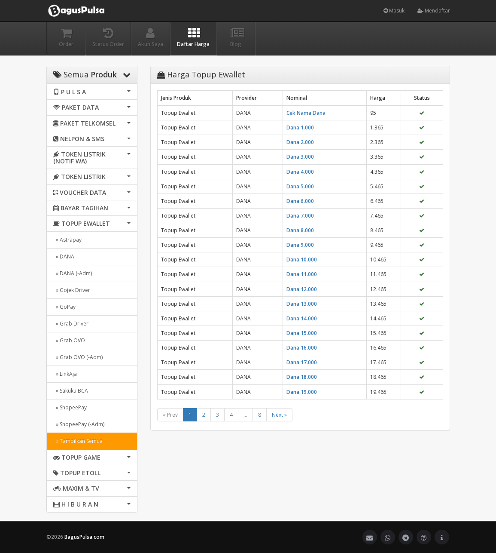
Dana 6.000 (300, 201)
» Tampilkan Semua (78, 441)
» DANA (63, 256)
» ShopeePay (70, 407)
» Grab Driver (70, 323)
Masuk (394, 10)
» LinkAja (65, 374)
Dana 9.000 (300, 245)
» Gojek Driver (71, 290)
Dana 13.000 (301, 303)
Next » (279, 414)
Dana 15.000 (301, 333)
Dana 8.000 (300, 230)
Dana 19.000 (301, 392)
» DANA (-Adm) (72, 273)
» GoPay (64, 306)
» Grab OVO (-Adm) (78, 357)
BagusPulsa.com (84, 537)
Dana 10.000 (301, 259)
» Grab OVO (69, 340)
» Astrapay (67, 239)
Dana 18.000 (301, 377)
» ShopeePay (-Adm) (78, 424)
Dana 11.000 (301, 274)
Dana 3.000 (300, 156)
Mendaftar (433, 10)
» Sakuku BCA (70, 390)
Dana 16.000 (301, 347)
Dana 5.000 (300, 186)
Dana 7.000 (300, 215)
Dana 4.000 (300, 171)
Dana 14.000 (301, 318)
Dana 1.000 (300, 127)
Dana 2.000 (300, 142)
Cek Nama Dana (306, 113)
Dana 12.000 (301, 289)
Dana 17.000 (301, 362)
